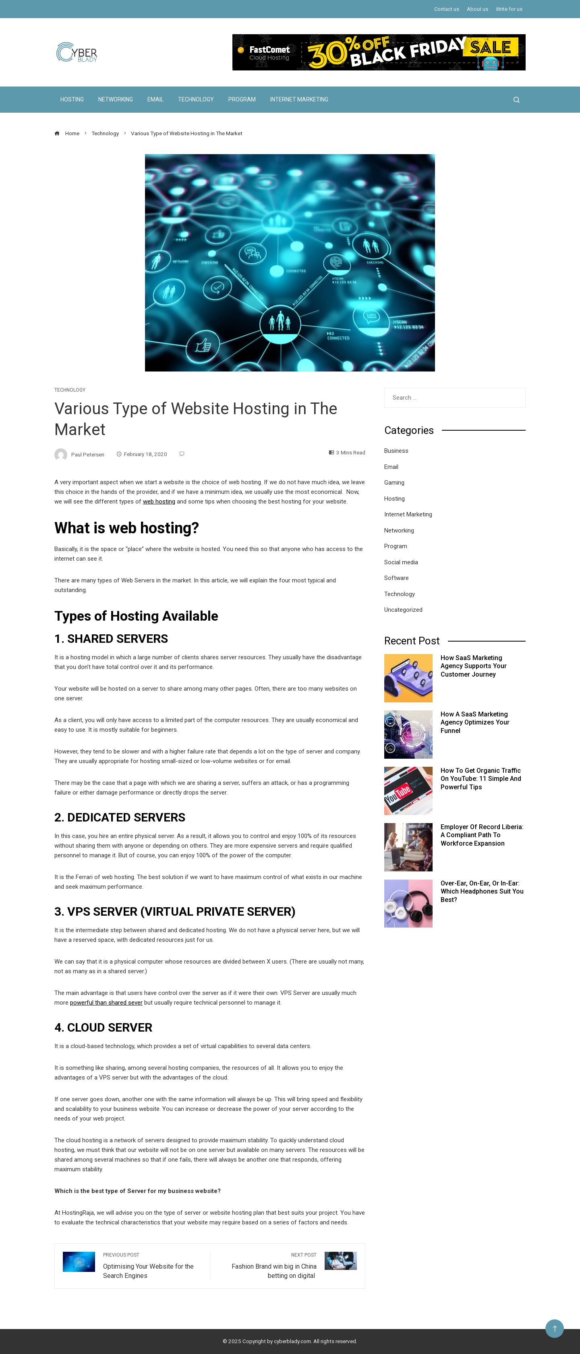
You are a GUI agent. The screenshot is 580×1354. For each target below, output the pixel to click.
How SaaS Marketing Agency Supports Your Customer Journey (474, 666)
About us (477, 9)
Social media (401, 562)
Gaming (394, 482)
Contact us (446, 9)
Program (242, 99)
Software (396, 578)
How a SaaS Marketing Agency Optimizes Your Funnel (475, 722)
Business (396, 450)
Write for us (509, 9)
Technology (196, 99)
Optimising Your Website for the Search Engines (152, 1266)
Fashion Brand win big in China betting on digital (267, 1266)
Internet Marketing (299, 99)
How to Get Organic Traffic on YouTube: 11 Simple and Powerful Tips (481, 779)
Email (155, 99)
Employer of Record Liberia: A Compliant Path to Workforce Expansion (482, 835)
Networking (115, 99)
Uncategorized (403, 609)
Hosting (72, 99)
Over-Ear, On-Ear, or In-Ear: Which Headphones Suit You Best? (482, 891)
